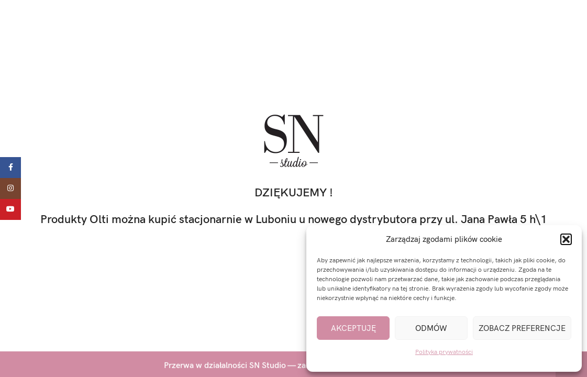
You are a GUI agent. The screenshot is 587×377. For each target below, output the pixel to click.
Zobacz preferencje (522, 328)
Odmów (431, 328)
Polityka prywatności (444, 352)
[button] (566, 239)
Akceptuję (353, 328)
